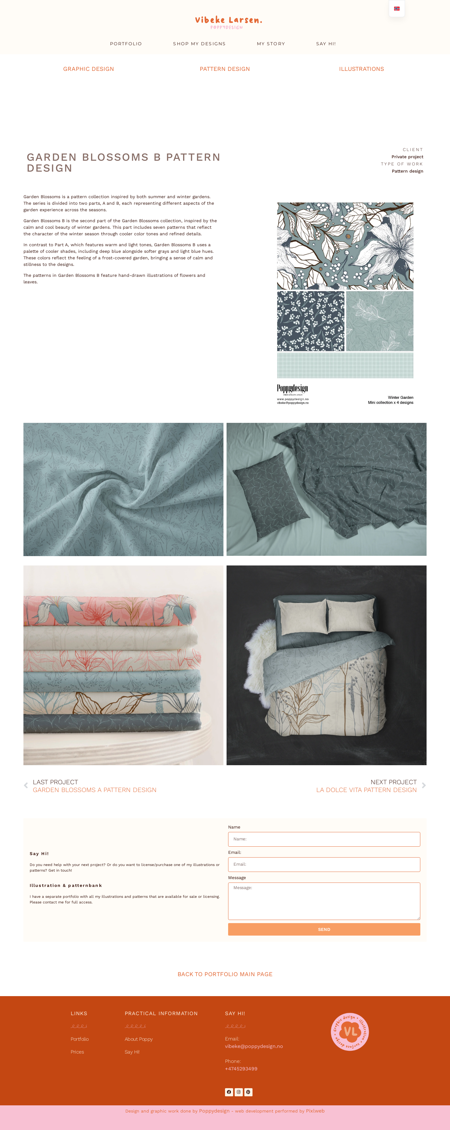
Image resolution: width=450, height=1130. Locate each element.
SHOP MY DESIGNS (199, 43)
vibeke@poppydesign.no (254, 1046)
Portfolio (80, 1039)
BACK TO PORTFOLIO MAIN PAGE (225, 974)
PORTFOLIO (126, 43)
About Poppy (139, 1039)
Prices (77, 1052)
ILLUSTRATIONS (361, 68)
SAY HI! (326, 43)
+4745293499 (241, 1069)
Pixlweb (315, 1111)
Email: (234, 852)
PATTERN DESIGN (225, 68)
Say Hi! (132, 1052)
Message (237, 877)
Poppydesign (214, 1111)
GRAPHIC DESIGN (88, 68)
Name (234, 826)
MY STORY (271, 43)
